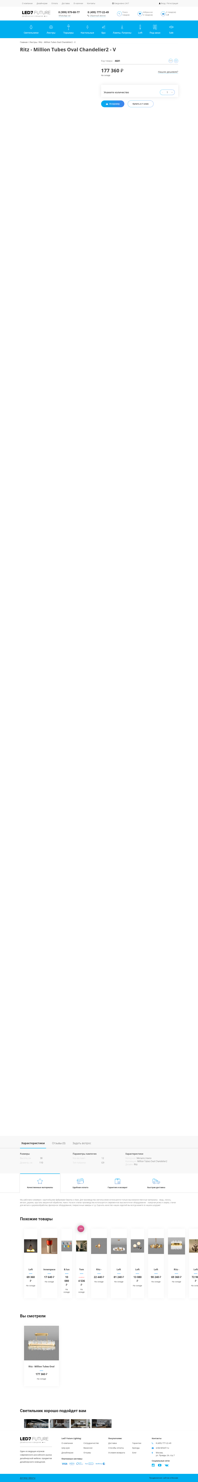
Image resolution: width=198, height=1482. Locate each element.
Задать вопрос (82, 1143)
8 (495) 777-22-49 (98, 12)
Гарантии (136, 1443)
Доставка (66, 3)
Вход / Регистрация (169, 3)
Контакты (91, 3)
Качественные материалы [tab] (40, 1183)
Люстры (33, 42)
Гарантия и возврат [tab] (117, 1183)
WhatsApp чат (65, 15)
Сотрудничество (91, 1443)
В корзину (113, 103)
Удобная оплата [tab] (80, 1183)
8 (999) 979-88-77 (69, 12)
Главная (24, 42)
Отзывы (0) (58, 1143)
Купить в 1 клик (141, 103)
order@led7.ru (162, 1448)
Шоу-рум (65, 1448)
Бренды (136, 1448)
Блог (134, 1452)
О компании (27, 3)
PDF (170, 61)
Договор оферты (27, 1478)
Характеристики (33, 1143)
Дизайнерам (42, 3)
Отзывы (87, 1452)
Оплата (54, 3)
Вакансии (88, 1448)
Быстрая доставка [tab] (156, 1183)
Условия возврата (116, 1452)
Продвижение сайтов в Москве (163, 1478)
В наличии (78, 3)
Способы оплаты (116, 1448)
